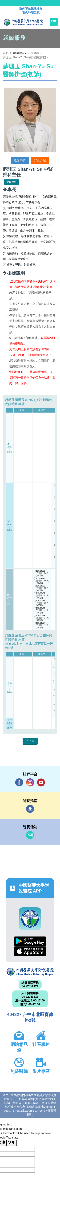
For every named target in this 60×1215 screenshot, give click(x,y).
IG (30, 782)
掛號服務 (33, 53)
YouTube (41, 782)
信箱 (30, 835)
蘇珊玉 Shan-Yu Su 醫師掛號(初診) (25, 57)
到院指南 (30, 809)
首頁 (6, 53)
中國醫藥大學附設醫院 (30, 972)
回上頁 (30, 740)
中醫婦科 (11, 182)
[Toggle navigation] (54, 22)
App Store (30, 951)
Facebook (19, 782)
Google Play (30, 941)
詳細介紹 (40, 160)
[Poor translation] (12, 1143)
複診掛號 (20, 160)
